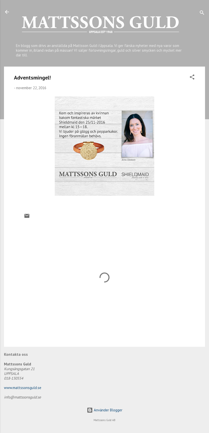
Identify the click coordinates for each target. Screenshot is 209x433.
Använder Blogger (104, 410)
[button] (192, 78)
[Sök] (202, 13)
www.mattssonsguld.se (22, 387)
